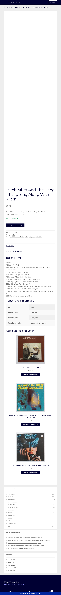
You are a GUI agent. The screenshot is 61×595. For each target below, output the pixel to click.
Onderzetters (13, 502)
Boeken (10, 518)
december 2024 (12, 565)
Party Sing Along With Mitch (34, 237)
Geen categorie (12, 523)
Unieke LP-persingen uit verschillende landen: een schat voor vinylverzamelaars (28, 540)
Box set (10, 512)
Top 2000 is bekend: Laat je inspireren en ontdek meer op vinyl (24, 543)
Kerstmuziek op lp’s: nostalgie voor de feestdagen (21, 548)
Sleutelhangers (13, 507)
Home (8, 7)
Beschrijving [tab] (10, 246)
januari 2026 (11, 560)
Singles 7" (10, 496)
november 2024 (12, 567)
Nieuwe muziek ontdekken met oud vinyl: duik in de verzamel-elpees (26, 545)
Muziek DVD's (11, 515)
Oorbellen (12, 504)
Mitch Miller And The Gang (17, 237)
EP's (9, 520)
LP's (12, 7)
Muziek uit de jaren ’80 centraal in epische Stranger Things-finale (25, 537)
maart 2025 (11, 562)
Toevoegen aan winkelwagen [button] (30, 374)
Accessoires (11, 510)
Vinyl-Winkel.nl (14, 2)
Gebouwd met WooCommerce (14, 584)
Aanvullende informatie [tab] (14, 251)
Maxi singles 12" (12, 494)
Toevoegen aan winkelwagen (15, 225)
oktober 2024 (11, 570)
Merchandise (11, 499)
